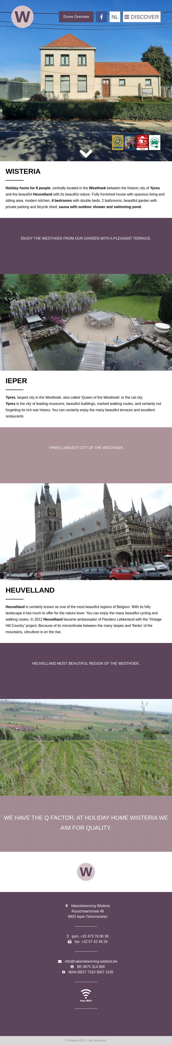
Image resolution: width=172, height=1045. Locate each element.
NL (115, 17)
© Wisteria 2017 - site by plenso (86, 1040)
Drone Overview (76, 17)
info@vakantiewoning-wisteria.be (91, 961)
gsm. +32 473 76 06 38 (90, 936)
